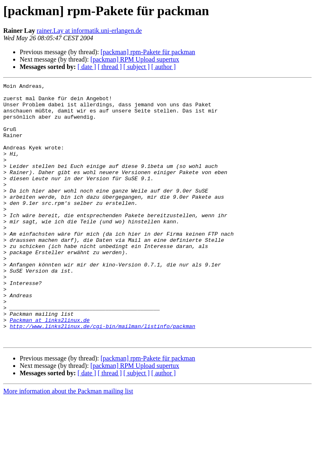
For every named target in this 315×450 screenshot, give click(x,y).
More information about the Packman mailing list (68, 442)
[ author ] (163, 66)
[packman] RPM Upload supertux (134, 59)
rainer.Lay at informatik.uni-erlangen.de (89, 30)
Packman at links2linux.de (50, 368)
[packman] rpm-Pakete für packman (147, 51)
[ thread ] (110, 66)
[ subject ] (136, 66)
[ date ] (87, 66)
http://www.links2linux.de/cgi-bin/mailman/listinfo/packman (102, 375)
